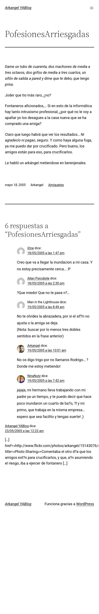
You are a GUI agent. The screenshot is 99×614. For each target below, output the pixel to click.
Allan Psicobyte (38, 278)
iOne (30, 248)
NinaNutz (34, 376)
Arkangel (33, 346)
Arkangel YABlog (18, 8)
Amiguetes (56, 185)
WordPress (85, 504)
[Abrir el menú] (91, 8)
